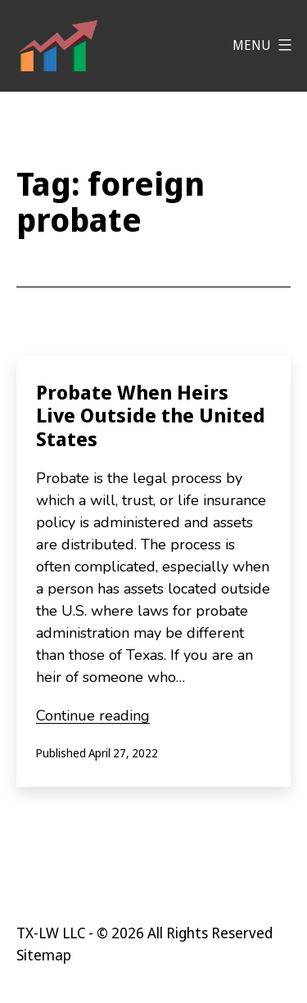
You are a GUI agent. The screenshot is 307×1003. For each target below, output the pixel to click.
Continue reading (93, 715)
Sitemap (43, 955)
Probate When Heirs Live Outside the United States (150, 415)
